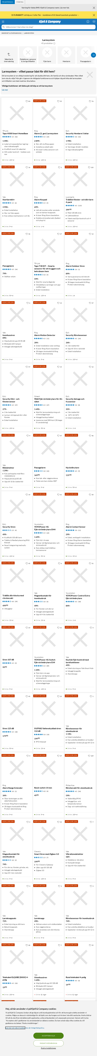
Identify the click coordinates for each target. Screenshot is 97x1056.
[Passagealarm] (85, 55)
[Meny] (3, 22)
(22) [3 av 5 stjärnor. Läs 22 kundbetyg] (47, 471)
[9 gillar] (28, 435)
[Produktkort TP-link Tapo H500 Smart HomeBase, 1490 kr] (17, 113)
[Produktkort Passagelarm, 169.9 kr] (48, 447)
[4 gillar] (28, 755)
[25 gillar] (59, 696)
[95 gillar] (59, 101)
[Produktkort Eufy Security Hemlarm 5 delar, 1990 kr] (80, 113)
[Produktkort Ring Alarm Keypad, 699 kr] (48, 179)
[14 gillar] (59, 302)
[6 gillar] (28, 302)
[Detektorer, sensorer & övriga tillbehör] (28, 55)
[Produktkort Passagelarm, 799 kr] (17, 246)
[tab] (8, 2)
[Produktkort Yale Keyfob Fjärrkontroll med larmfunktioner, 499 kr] (80, 639)
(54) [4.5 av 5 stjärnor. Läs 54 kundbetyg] (79, 791)
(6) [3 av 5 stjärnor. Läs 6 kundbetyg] (47, 602)
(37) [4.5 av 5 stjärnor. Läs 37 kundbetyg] (16, 405)
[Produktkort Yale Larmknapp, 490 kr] (48, 898)
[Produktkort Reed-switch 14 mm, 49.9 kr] (48, 767)
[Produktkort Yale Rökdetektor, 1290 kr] (17, 447)
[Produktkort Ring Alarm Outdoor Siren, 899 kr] (80, 246)
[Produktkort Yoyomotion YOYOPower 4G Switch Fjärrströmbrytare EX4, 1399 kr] (48, 639)
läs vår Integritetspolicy (35, 1028)
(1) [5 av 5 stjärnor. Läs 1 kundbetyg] (79, 269)
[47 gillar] (91, 302)
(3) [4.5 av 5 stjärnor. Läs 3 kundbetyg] (16, 663)
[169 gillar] (90, 755)
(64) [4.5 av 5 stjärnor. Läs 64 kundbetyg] (47, 533)
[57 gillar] (28, 366)
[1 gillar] (91, 696)
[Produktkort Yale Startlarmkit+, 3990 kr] (17, 179)
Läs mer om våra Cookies (15, 1028)
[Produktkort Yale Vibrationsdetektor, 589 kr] (80, 834)
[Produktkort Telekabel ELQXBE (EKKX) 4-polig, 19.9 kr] (17, 957)
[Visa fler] (93, 55)
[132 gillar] (90, 167)
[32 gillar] (59, 821)
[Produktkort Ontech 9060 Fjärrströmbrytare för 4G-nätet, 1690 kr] (48, 379)
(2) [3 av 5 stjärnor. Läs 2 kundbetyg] (16, 860)
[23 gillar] (28, 627)
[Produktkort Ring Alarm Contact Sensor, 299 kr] (80, 506)
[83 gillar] (28, 101)
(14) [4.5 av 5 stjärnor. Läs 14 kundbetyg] (16, 269)
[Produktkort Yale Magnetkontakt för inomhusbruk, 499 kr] (48, 575)
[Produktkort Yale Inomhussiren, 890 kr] (17, 315)
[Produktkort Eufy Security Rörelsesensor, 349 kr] (80, 315)
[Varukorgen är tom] (94, 21)
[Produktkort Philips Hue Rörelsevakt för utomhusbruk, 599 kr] (80, 767)
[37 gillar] (59, 755)
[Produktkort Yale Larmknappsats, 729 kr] (17, 898)
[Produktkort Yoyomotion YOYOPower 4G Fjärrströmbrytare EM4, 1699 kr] (48, 506)
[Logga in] (88, 21)
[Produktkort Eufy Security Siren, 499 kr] (17, 506)
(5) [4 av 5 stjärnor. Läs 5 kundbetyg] (47, 275)
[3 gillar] (91, 627)
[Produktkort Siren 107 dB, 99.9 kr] (17, 639)
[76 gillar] (91, 101)
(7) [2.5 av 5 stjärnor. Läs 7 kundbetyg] (47, 857)
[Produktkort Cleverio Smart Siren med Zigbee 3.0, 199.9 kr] (48, 834)
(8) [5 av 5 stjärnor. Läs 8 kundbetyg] (79, 405)
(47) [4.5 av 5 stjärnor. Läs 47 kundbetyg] (47, 405)
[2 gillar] (60, 167)
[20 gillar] (91, 494)
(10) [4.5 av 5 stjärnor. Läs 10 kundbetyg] (16, 983)
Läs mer (5, 90)
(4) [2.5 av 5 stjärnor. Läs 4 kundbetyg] (16, 530)
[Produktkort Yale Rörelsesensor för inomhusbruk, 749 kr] (80, 898)
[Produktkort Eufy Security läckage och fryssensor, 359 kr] (80, 379)
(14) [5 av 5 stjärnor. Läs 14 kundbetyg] (47, 734)
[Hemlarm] (66, 55)
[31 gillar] (91, 563)
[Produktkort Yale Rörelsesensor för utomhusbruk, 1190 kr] (80, 708)
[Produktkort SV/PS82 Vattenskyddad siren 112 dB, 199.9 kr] (48, 708)
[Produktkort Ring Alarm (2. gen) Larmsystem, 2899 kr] (48, 113)
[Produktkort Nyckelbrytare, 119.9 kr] (80, 447)
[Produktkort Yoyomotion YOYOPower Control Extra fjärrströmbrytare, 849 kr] (80, 575)
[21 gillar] (59, 627)
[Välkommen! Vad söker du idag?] (50, 26)
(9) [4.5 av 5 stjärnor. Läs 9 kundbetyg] (79, 471)
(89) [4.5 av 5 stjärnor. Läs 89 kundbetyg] (47, 666)
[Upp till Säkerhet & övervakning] (9, 55)
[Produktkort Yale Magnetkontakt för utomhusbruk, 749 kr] (17, 834)
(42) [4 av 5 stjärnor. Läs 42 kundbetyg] (79, 137)
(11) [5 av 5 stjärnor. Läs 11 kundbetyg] (79, 530)
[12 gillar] (91, 233)
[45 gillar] (28, 563)
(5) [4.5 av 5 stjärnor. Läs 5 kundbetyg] (47, 203)
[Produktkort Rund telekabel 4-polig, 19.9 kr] (80, 957)
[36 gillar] (28, 233)
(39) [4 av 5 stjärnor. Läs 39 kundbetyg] (16, 601)
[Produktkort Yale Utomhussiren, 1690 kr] (48, 957)
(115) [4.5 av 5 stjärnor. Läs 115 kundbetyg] (80, 206)
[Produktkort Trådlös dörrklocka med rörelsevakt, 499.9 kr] (17, 575)
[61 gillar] (59, 494)
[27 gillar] (59, 233)
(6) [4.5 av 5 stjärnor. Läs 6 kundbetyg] (16, 203)
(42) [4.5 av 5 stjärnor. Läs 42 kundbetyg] (16, 137)
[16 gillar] (28, 167)
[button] (54, 43)
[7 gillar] (91, 821)
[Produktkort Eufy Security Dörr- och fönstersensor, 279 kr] (17, 379)
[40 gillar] (28, 945)
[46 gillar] (91, 435)
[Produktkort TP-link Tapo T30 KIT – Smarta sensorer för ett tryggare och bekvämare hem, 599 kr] (48, 246)
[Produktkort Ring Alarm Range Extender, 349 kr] (17, 767)
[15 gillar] (59, 366)
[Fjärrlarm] (47, 55)
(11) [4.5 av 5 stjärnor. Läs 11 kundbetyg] (47, 338)
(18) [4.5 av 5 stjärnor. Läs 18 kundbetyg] (79, 602)
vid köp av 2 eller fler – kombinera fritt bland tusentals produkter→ (45, 15)
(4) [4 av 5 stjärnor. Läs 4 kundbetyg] (47, 791)
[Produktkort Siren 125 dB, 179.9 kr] (17, 708)
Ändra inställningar (48, 1048)
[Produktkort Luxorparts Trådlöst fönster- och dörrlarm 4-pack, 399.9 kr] (80, 179)
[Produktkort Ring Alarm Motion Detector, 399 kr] (48, 315)
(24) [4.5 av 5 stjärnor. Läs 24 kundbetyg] (47, 137)
